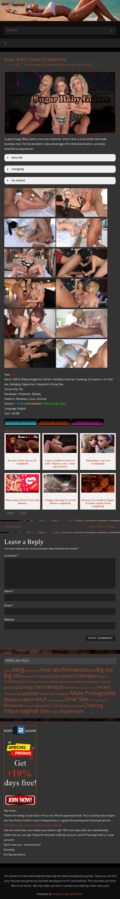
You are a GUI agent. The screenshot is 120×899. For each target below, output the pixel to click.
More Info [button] (14, 158)
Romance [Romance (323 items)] (13, 705)
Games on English (79, 65)
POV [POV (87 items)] (91, 700)
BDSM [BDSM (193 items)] (90, 670)
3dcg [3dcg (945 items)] (18, 669)
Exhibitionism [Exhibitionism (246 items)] (16, 681)
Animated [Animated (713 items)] (73, 669)
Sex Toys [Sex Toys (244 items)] (52, 705)
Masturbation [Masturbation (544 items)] (19, 699)
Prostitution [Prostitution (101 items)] (100, 700)
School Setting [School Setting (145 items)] (33, 706)
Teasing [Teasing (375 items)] (95, 705)
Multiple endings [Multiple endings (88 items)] (56, 700)
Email (8, 605)
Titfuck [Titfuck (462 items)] (11, 711)
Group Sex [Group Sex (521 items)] (31, 686)
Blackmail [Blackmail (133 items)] (28, 676)
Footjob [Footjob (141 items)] (105, 682)
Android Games (54, 65)
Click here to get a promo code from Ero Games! (33, 825)
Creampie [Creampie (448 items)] (85, 675)
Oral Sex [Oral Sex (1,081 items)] (76, 699)
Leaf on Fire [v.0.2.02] (102, 526)
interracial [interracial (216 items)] (12, 693)
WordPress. (75, 894)
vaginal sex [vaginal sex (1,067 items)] (34, 711)
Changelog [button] (15, 169)
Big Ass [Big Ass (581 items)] (104, 669)
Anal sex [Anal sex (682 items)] (50, 669)
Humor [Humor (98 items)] (93, 688)
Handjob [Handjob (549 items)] (53, 686)
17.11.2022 (13, 65)
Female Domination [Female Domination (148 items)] (53, 682)
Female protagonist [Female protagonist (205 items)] (83, 681)
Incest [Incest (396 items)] (104, 687)
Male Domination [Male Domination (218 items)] (55, 693)
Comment (11, 555)
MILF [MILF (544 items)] (40, 699)
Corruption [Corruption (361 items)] (63, 676)
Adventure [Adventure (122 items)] (32, 670)
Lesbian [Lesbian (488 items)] (30, 693)
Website (9, 619)
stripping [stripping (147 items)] (80, 706)
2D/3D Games (33, 65)
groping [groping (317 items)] (11, 687)
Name (9, 591)
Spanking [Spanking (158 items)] (66, 706)
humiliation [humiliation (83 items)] (82, 688)
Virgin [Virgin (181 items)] (54, 711)
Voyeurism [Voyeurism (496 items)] (72, 711)
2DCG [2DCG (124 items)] (7, 670)
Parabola (59, 894)
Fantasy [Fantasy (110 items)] (34, 682)
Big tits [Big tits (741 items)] (13, 675)
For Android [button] (15, 181)
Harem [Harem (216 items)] (70, 687)
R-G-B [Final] (12, 526)
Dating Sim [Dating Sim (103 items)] (102, 676)
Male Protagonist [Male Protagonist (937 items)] (92, 693)
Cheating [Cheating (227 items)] (43, 676)
